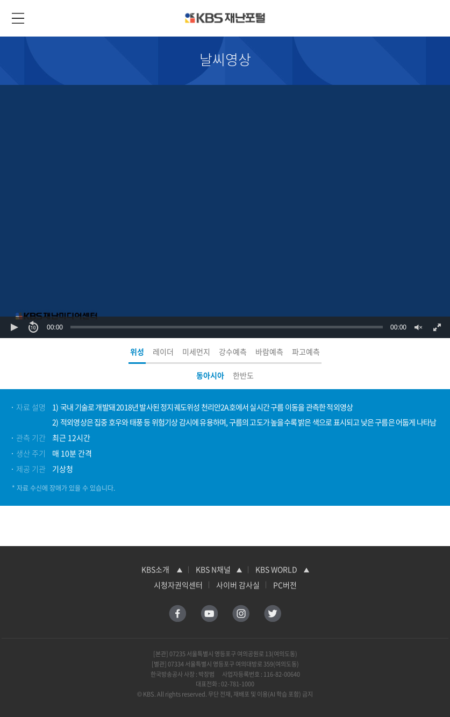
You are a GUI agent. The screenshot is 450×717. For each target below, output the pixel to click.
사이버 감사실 (238, 584)
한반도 (243, 375)
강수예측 (233, 351)
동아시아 (210, 375)
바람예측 (269, 351)
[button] (14, 327)
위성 (137, 351)
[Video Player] (225, 211)
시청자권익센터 (178, 584)
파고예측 (306, 351)
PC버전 (285, 584)
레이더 (163, 351)
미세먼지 (196, 351)
